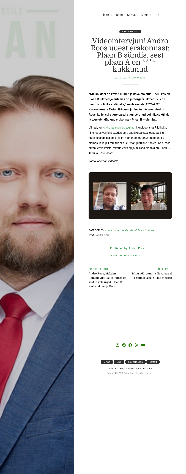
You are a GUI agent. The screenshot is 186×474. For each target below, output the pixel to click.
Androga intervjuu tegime (119, 127)
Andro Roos (138, 78)
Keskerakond (128, 230)
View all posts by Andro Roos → (125, 255)
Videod (151, 230)
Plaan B (142, 230)
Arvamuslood (130, 31)
